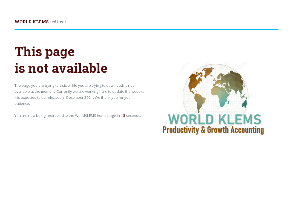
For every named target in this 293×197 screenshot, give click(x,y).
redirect (40, 21)
